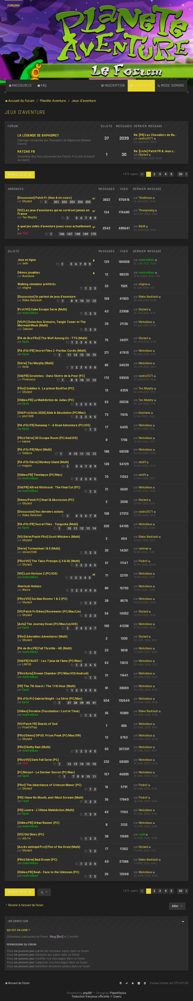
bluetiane (144, 412)
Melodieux (145, 322)
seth (25, 263)
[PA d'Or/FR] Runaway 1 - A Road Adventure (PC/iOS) (53, 425)
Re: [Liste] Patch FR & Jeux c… (155, 151)
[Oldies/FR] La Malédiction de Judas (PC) (45, 400)
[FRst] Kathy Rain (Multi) (33, 747)
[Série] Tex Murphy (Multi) (35, 363)
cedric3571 (146, 138)
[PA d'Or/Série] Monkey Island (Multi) (43, 462)
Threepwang (146, 210)
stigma (26, 287)
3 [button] (160, 174)
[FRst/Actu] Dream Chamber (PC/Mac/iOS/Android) (52, 673)
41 (94, 703)
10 (81, 301)
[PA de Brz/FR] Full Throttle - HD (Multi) (44, 648)
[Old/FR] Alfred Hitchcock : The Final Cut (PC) (48, 487)
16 (94, 764)
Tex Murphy (29, 217)
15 (94, 355)
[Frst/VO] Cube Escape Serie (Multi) (42, 309)
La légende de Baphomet (38, 135)
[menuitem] (42, 86)
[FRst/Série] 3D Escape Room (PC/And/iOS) (47, 438)
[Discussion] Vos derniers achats (40, 511)
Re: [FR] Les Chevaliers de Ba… (155, 135)
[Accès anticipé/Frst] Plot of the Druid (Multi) (48, 847)
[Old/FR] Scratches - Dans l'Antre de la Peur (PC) (51, 376)
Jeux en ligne (26, 260)
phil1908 (27, 416)
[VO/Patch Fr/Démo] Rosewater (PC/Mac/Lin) (49, 611)
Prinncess (28, 379)
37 (69, 703)
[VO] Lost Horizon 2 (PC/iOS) (37, 573)
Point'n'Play (29, 727)
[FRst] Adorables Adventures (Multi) (42, 636)
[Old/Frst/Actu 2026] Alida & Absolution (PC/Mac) (51, 412)
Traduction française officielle (90, 996)
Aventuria (28, 276)
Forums (14, 5)
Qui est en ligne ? (18, 930)
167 (69, 234)
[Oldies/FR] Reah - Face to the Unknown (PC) (48, 872)
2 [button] (154, 174)
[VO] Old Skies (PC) (30, 834)
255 (88, 202)
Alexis (26, 590)
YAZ (25, 233)
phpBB (87, 993)
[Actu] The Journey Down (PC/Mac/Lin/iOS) (47, 624)
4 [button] (166, 174)
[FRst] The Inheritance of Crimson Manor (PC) (49, 785)
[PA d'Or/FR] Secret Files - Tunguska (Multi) (47, 524)
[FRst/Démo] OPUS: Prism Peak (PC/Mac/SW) (49, 735)
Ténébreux (145, 198)
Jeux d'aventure (25, 112)
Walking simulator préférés (36, 284)
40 (88, 703)
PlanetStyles (118, 993)
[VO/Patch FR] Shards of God (37, 724)
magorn (27, 465)
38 (75, 703)
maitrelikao (146, 260)
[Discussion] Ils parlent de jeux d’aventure (46, 296)
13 (81, 355)
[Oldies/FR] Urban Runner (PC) (38, 823)
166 (61, 234)
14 (88, 355)
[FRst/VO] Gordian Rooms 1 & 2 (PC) (42, 599)
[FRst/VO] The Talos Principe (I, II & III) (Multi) (48, 561)
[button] (142, 174)
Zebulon (27, 329)
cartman (144, 548)
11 (88, 301)
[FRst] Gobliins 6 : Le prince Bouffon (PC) (45, 388)
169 (85, 234)
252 (64, 202)
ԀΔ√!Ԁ (26, 838)
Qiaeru (117, 996)
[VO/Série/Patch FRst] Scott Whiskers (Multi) (48, 536)
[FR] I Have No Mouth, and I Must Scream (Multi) (50, 797)
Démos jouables (28, 272)
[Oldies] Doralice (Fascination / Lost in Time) (48, 711)
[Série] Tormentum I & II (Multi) (38, 548)
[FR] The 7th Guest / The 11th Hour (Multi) (46, 686)
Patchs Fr (26, 151)
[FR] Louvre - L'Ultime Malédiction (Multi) (45, 810)
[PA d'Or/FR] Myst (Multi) (34, 449)
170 (93, 234)
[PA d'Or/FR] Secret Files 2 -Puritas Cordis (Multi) (51, 350)
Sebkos (27, 453)
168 (77, 234)
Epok (25, 341)
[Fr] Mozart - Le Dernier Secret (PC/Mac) (46, 772)
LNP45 (26, 664)
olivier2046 (29, 552)
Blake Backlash (32, 300)
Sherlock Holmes (29, 586)
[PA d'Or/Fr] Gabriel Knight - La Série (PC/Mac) (49, 698)
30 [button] (180, 174)
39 (81, 703)
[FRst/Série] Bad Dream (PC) (37, 859)
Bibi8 (142, 226)
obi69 (142, 462)
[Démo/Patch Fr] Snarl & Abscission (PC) (45, 500)
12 (94, 301)
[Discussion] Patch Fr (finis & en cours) (44, 198)
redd (25, 801)
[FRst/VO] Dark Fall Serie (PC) (38, 760)
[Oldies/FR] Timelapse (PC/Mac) (39, 475)
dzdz (25, 366)
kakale (26, 441)
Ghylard (143, 154)
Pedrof (143, 561)
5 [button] (171, 174)
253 (72, 202)
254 (80, 202)
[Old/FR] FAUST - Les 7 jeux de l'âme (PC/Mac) (49, 661)
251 (56, 202)
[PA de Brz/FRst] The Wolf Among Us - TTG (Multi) (52, 338)
